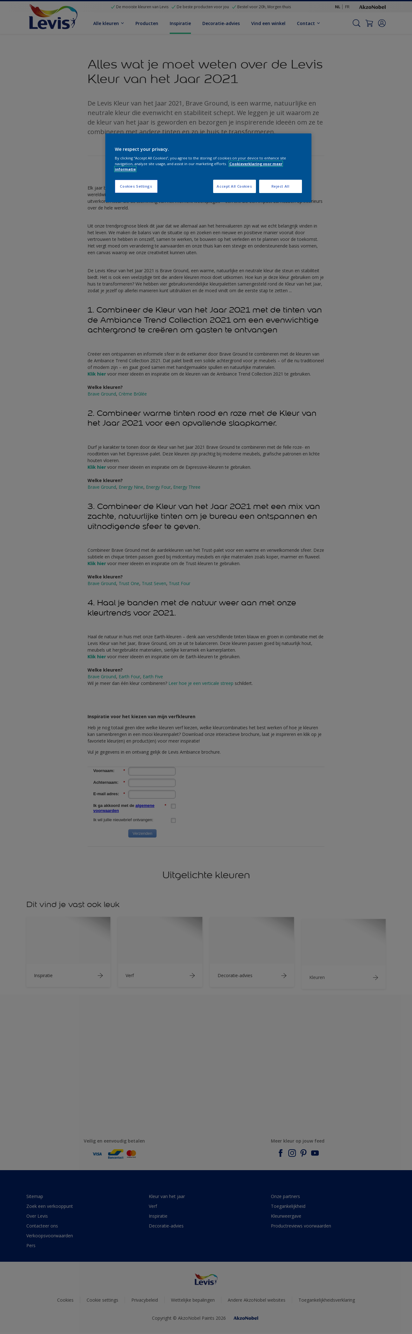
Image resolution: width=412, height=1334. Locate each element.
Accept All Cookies (234, 186)
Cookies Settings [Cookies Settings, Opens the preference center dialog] (136, 186)
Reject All (280, 186)
